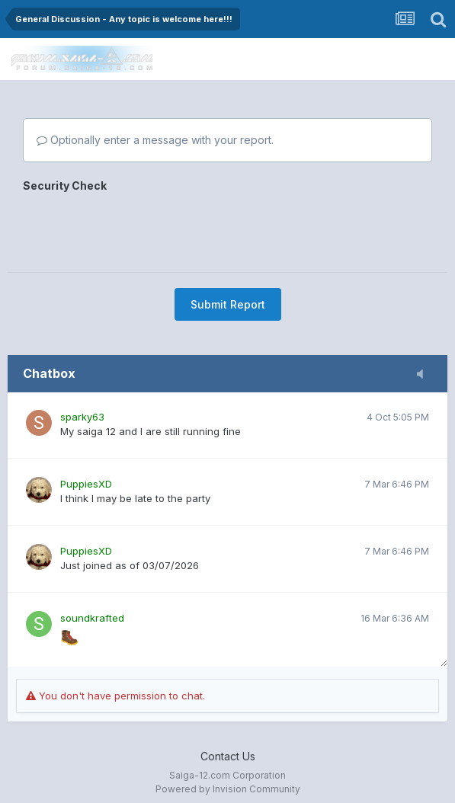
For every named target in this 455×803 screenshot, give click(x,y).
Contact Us (227, 756)
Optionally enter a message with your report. (155, 139)
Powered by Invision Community (227, 789)
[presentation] (139, 227)
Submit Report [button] (228, 304)
